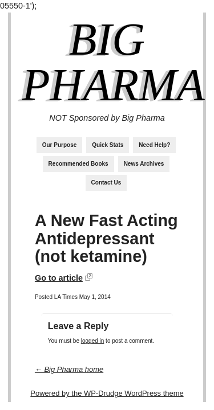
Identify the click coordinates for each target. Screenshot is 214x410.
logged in (92, 341)
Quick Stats (107, 145)
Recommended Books (78, 164)
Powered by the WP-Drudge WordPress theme (106, 393)
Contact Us (106, 182)
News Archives (144, 164)
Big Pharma (113, 62)
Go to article (59, 277)
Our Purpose (59, 145)
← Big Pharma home (69, 369)
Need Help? (154, 145)
